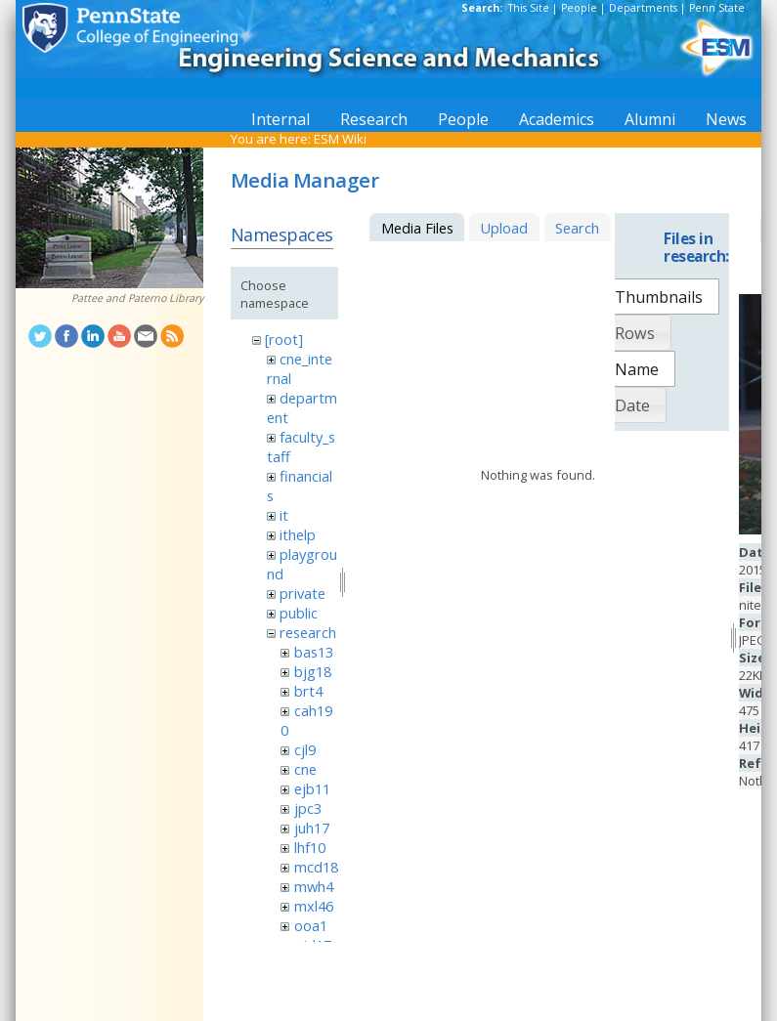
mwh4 (313, 886)
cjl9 (305, 749)
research (308, 632)
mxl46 (313, 905)
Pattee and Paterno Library (137, 298)
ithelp (298, 534)
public (299, 612)
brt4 (308, 691)
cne (305, 769)
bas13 (313, 651)
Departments (643, 8)
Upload (504, 227)
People (579, 8)
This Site (528, 8)
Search (577, 227)
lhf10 (309, 847)
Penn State (717, 8)
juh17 (311, 827)
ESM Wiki (340, 139)
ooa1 (310, 925)
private (302, 593)
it (284, 515)
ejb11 (312, 788)
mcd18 (316, 866)
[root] (284, 339)
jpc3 (308, 808)
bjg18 (312, 671)
